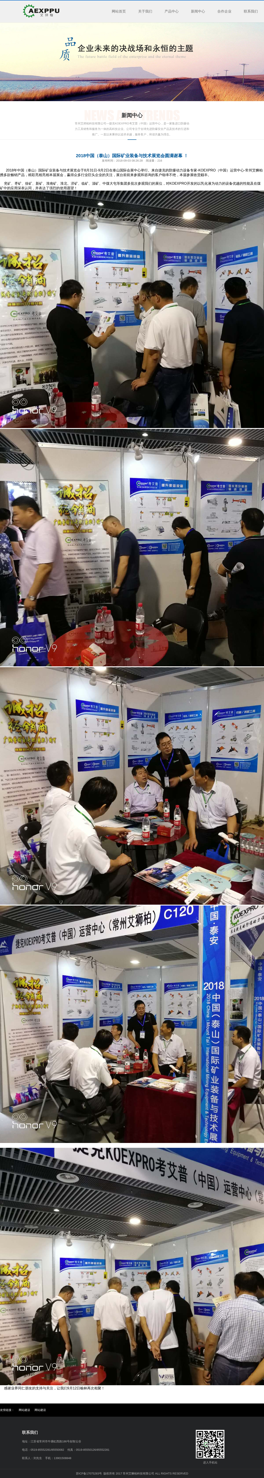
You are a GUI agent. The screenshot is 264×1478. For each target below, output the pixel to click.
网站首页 (119, 11)
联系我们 (251, 11)
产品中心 (172, 11)
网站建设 (24, 1410)
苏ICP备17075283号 (89, 1473)
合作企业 (224, 11)
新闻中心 (198, 11)
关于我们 (145, 11)
